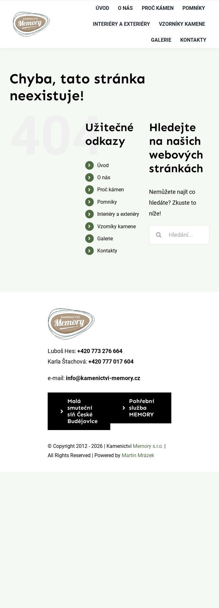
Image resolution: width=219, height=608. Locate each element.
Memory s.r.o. (148, 446)
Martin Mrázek (138, 455)
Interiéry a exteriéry (118, 214)
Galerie (105, 239)
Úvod (103, 165)
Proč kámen (110, 190)
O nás (103, 177)
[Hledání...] (179, 234)
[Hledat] (158, 234)
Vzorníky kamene (116, 226)
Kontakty (107, 251)
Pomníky (107, 202)
